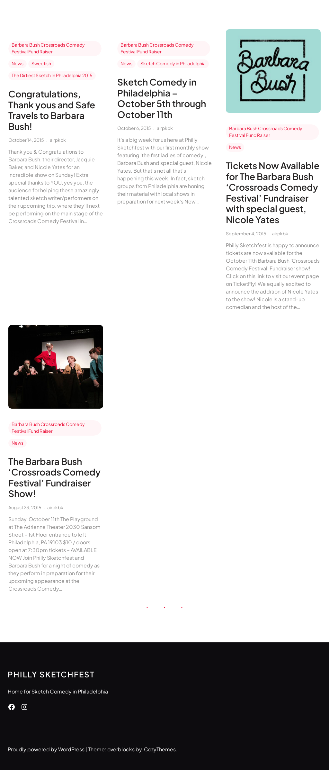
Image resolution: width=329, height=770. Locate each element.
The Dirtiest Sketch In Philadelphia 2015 (52, 75)
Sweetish (41, 63)
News (17, 63)
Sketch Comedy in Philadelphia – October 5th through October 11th (161, 98)
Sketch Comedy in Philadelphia (173, 63)
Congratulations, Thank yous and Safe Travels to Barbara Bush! (51, 109)
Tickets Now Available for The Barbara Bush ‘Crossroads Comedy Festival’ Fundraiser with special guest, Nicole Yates (272, 192)
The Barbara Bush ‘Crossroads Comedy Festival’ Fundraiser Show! (54, 477)
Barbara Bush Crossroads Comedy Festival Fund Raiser (48, 48)
